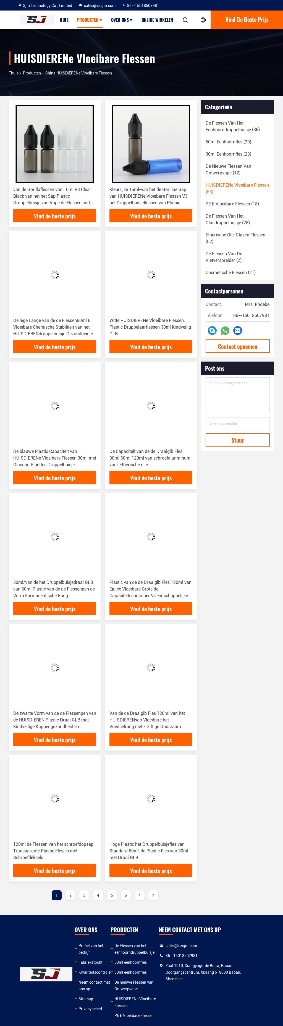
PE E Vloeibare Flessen (139, 1002)
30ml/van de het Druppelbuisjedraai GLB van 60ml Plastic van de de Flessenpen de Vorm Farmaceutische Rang (54, 589)
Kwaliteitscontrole (94, 965)
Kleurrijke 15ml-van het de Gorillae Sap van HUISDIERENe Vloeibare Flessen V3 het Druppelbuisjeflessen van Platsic (148, 196)
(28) (228, 219)
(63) (237, 188)
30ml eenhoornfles (136, 972)
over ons (122, 20)
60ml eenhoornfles (136, 962)
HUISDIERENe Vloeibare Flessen (148, 992)
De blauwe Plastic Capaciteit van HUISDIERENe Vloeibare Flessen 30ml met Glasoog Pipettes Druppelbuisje (54, 458)
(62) (235, 238)
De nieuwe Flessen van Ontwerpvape (151, 982)
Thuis (14, 73)
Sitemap (85, 992)
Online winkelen (157, 20)
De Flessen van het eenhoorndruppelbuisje (140, 949)
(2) (224, 257)
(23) (228, 154)
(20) (228, 142)
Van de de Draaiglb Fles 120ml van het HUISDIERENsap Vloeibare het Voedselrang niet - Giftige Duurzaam (147, 720)
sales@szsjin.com (97, 5)
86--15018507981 (140, 5)
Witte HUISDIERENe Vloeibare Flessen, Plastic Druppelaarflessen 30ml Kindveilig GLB (150, 327)
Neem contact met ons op (94, 978)
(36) (233, 126)
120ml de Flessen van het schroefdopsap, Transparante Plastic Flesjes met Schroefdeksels (53, 851)
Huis (64, 20)
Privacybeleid (90, 1002)
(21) (231, 272)
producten (90, 20)
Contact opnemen (237, 346)
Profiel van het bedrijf (97, 945)
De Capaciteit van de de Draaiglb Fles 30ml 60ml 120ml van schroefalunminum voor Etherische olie (149, 458)
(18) (232, 204)
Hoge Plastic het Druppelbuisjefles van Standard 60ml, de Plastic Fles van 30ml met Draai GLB (148, 851)
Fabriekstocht (90, 955)
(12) (228, 170)
